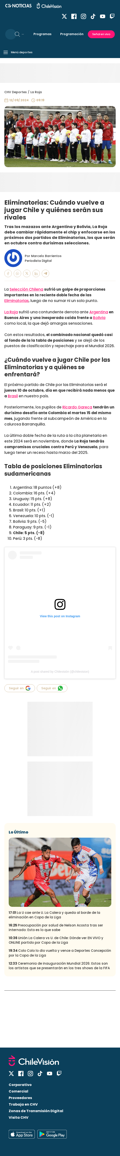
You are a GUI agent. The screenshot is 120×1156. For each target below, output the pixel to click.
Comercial (18, 1091)
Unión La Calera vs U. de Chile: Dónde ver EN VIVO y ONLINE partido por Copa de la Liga (56, 940)
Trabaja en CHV (23, 1104)
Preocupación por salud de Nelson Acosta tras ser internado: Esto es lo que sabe (56, 927)
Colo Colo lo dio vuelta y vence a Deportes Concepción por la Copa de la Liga (60, 952)
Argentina (98, 312)
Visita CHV (18, 1117)
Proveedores (20, 1097)
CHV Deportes (15, 92)
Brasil (13, 396)
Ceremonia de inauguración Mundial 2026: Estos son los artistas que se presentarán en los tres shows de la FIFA (59, 965)
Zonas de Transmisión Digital (36, 1110)
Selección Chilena (26, 289)
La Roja (36, 92)
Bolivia (99, 317)
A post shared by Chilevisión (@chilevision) (60, 671)
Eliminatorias (16, 300)
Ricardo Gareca (77, 407)
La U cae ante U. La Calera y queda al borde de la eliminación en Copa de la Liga (54, 914)
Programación (71, 34)
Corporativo (20, 1084)
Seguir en (19, 688)
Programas (42, 34)
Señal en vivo (101, 34)
